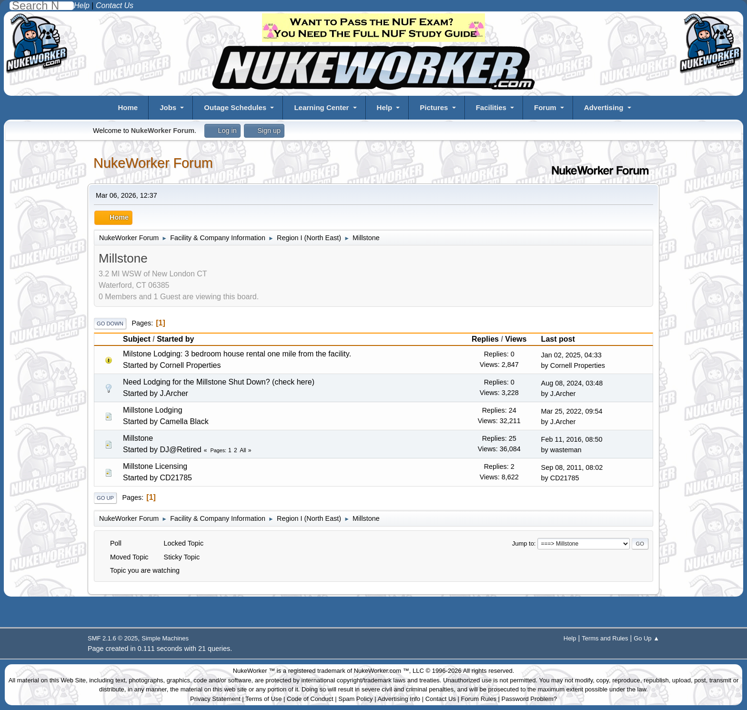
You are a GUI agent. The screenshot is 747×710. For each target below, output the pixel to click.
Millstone (138, 438)
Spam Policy (355, 698)
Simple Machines (165, 638)
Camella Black (184, 421)
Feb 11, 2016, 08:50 (572, 439)
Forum (545, 107)
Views (515, 339)
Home (128, 107)
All (243, 450)
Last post (562, 339)
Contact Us (440, 698)
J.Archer (174, 393)
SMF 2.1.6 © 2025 (113, 638)
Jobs (168, 107)
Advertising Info (398, 698)
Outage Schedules (235, 107)
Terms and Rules (605, 638)
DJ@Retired (180, 450)
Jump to (523, 543)
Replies (485, 339)
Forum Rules (478, 698)
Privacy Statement (215, 698)
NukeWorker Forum (153, 163)
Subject (137, 339)
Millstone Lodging (152, 410)
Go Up (105, 498)
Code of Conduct (310, 698)
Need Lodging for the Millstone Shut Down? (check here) (218, 382)
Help (385, 107)
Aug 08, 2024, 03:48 (572, 383)
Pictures (434, 107)
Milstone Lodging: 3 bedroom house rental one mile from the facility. (237, 354)
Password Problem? (529, 698)
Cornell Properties (190, 365)
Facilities (491, 107)
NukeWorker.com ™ (381, 670)
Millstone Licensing (155, 466)
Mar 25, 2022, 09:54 (572, 411)
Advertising (604, 107)
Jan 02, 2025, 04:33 (571, 355)
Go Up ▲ (646, 638)
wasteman (566, 450)
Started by (175, 339)
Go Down (110, 323)
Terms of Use (263, 698)
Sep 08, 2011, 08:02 (572, 467)
